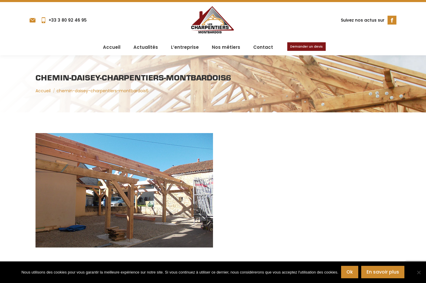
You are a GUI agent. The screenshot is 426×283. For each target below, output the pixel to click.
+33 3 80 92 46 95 (64, 20)
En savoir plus (383, 272)
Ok (350, 272)
